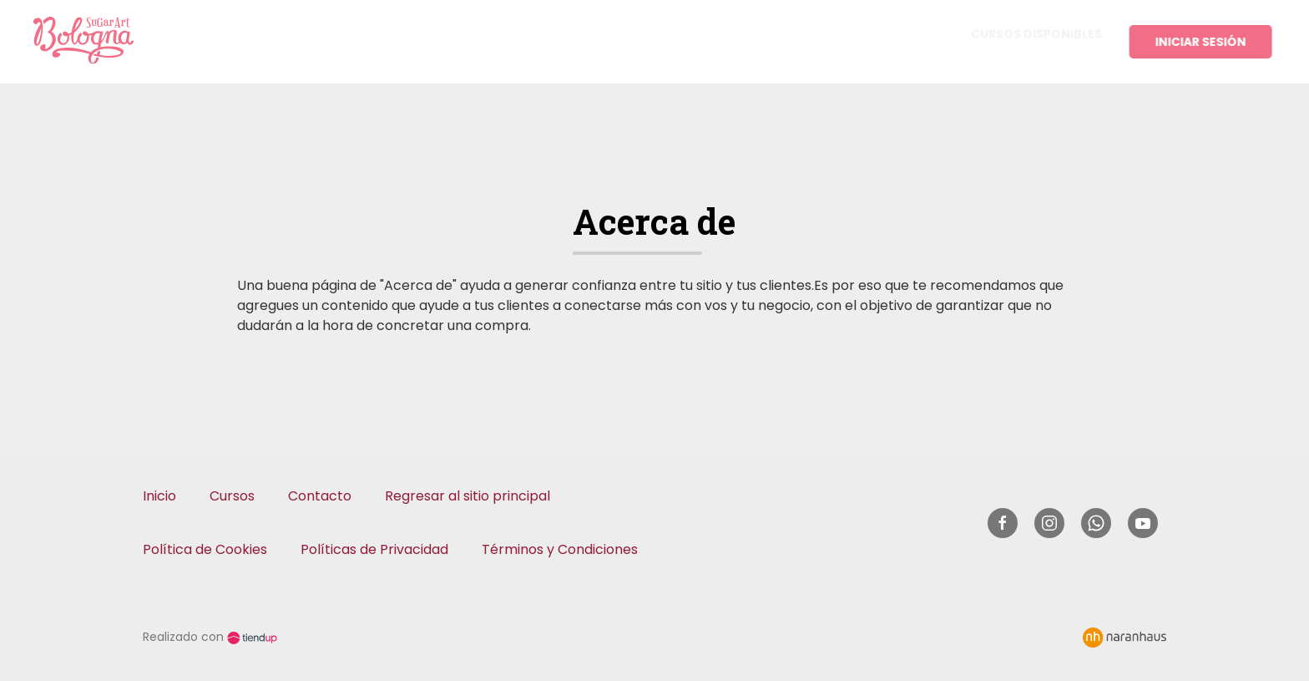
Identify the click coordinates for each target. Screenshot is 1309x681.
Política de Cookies (205, 549)
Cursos (232, 496)
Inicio (159, 496)
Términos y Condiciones (560, 549)
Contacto (319, 496)
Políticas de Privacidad (374, 549)
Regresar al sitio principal (467, 496)
